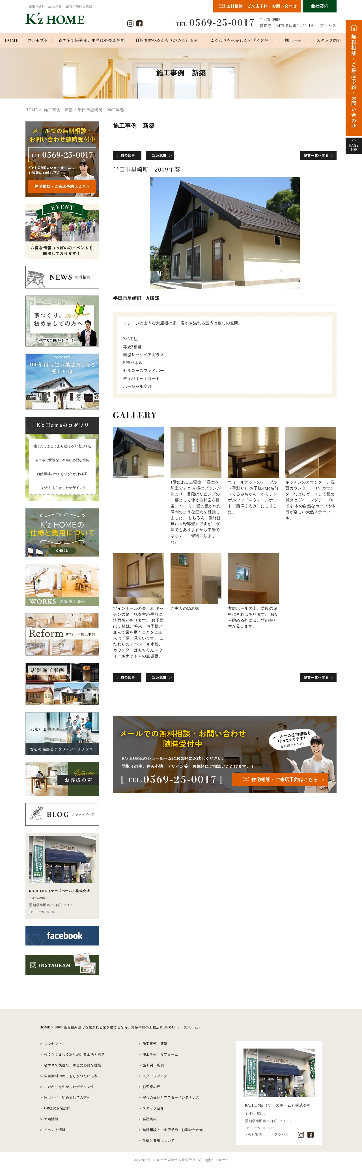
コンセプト (53, 1044)
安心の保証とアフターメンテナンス (171, 1097)
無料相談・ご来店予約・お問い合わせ (173, 1130)
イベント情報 (55, 1130)
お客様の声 (151, 1087)
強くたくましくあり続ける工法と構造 (62, 446)
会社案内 (150, 1119)
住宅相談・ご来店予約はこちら (284, 779)
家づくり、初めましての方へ (67, 1097)
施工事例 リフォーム (160, 1054)
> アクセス (280, 1135)
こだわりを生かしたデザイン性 (62, 488)
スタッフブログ (155, 1076)
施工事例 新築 (155, 1044)
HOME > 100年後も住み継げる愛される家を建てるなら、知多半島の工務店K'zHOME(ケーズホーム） (121, 1027)
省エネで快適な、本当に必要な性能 (62, 460)
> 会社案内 (253, 1135)
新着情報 (51, 1119)
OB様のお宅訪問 (57, 1108)
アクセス (328, 25)
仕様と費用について (158, 1141)
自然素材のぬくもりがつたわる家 (62, 474)
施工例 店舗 (153, 1065)
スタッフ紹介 (153, 1108)
